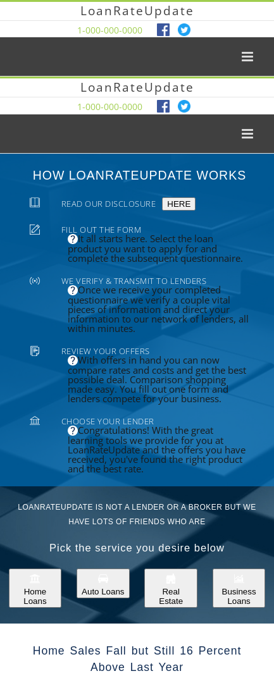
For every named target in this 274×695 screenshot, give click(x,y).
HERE (178, 204)
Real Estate (171, 588)
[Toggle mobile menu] (248, 56)
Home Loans (34, 588)
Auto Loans (103, 583)
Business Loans (239, 588)
